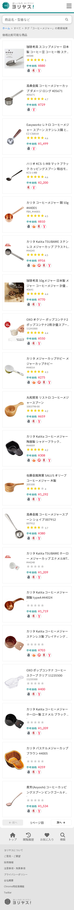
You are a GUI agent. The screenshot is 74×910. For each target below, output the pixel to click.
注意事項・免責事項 (14, 868)
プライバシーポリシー (16, 874)
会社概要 (8, 880)
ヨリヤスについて (13, 850)
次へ (61, 822)
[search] (67, 19)
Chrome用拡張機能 (14, 886)
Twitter (7, 892)
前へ (13, 822)
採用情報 (8, 862)
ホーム (6, 28)
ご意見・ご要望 (12, 856)
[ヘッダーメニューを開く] (68, 6)
